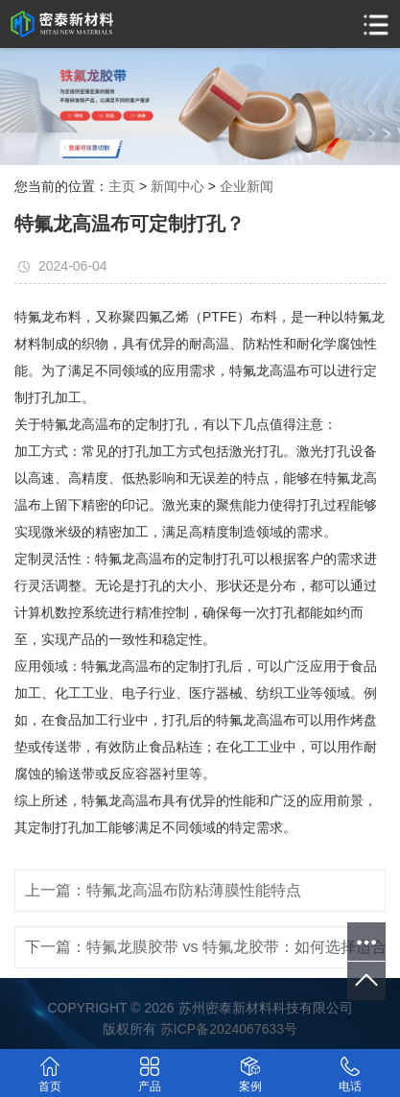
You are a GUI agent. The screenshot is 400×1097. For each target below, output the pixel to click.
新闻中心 (177, 186)
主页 (121, 186)
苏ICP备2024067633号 (228, 1029)
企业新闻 (246, 186)
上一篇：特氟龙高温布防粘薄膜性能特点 (163, 890)
